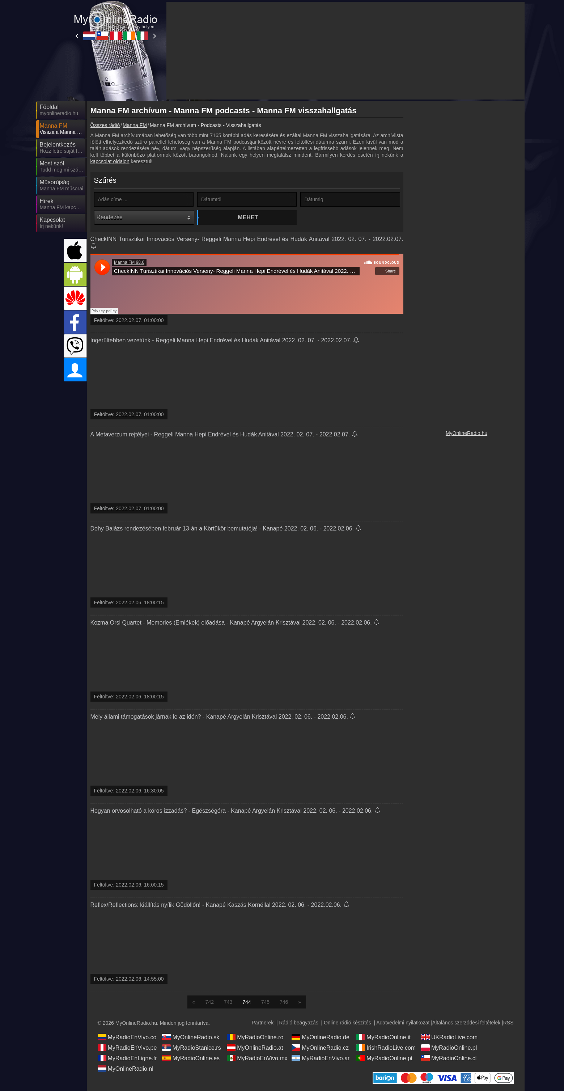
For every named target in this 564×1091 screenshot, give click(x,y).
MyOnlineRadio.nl (125, 1068)
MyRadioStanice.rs (191, 1047)
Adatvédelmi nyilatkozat (402, 1023)
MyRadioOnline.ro (255, 1037)
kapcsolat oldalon (110, 161)
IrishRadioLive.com (386, 1047)
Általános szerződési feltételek (466, 1023)
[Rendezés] (144, 217)
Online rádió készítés (347, 1023)
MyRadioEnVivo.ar (320, 1058)
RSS (508, 1023)
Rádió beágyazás (298, 1023)
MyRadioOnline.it (383, 1037)
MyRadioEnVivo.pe (127, 1047)
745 (265, 1002)
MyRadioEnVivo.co (127, 1037)
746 (284, 1002)
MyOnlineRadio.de (320, 1037)
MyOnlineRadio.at (255, 1047)
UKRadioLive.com (449, 1037)
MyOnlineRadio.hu (466, 433)
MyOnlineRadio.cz (320, 1047)
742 (209, 1002)
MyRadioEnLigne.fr (127, 1058)
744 (246, 1002)
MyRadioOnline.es (191, 1058)
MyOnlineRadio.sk (190, 1037)
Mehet (248, 217)
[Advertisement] (466, 213)
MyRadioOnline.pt (384, 1058)
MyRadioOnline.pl (449, 1047)
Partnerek (262, 1023)
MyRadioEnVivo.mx (257, 1058)
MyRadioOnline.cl (448, 1058)
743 (228, 1002)
